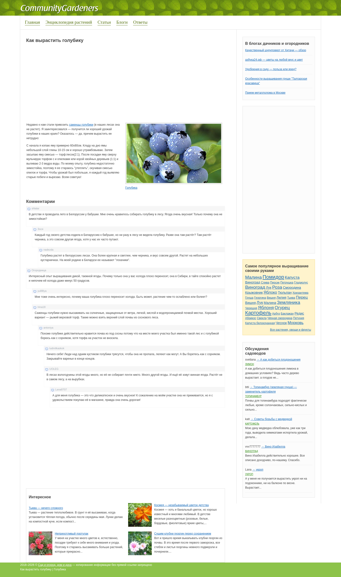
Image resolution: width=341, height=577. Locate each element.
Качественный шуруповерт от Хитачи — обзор (275, 50)
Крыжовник (254, 292)
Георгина (260, 297)
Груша (249, 297)
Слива (265, 282)
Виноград (252, 282)
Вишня (271, 297)
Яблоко (270, 292)
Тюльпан (285, 292)
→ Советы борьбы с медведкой (271, 419)
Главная (32, 22)
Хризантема (300, 292)
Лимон (249, 364)
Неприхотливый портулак (71, 533)
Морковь (295, 323)
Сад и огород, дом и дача (55, 565)
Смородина (292, 287)
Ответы (140, 22)
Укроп (249, 474)
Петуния (298, 318)
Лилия (282, 297)
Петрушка (286, 282)
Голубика (131, 187)
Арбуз (276, 313)
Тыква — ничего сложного (46, 508)
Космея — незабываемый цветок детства (181, 505)
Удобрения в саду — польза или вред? (270, 69)
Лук (268, 287)
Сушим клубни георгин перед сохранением (182, 533)
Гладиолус (301, 282)
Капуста (292, 277)
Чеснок (281, 323)
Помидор (273, 277)
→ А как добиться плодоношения (278, 359)
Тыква (291, 297)
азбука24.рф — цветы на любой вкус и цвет (274, 59)
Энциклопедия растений (68, 22)
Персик (275, 282)
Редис (299, 313)
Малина (253, 277)
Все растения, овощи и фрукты (290, 329)
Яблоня (266, 307)
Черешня (251, 308)
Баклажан (287, 313)
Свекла (262, 318)
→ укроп (257, 469)
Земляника (288, 302)
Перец (302, 297)
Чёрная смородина (279, 318)
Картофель (258, 313)
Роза (277, 287)
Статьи (104, 22)
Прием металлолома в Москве (265, 92)
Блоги (122, 22)
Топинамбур (253, 396)
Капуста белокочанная (260, 323)
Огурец (282, 307)
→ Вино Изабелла (273, 446)
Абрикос (250, 318)
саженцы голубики (81, 124)
